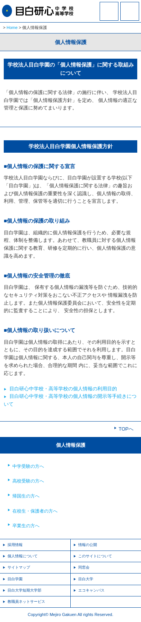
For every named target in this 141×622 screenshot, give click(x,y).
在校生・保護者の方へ (35, 511)
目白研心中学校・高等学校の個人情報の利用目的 (63, 388)
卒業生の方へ (25, 525)
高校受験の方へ (28, 481)
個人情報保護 (70, 445)
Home (12, 27)
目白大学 (85, 579)
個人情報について (23, 556)
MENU (129, 11)
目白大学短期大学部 (24, 590)
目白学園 (15, 579)
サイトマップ (19, 567)
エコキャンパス (91, 590)
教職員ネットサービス (26, 601)
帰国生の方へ (25, 496)
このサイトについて (95, 556)
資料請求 (109, 16)
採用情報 (15, 545)
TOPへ (126, 429)
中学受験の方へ (28, 466)
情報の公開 (87, 545)
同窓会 (83, 567)
